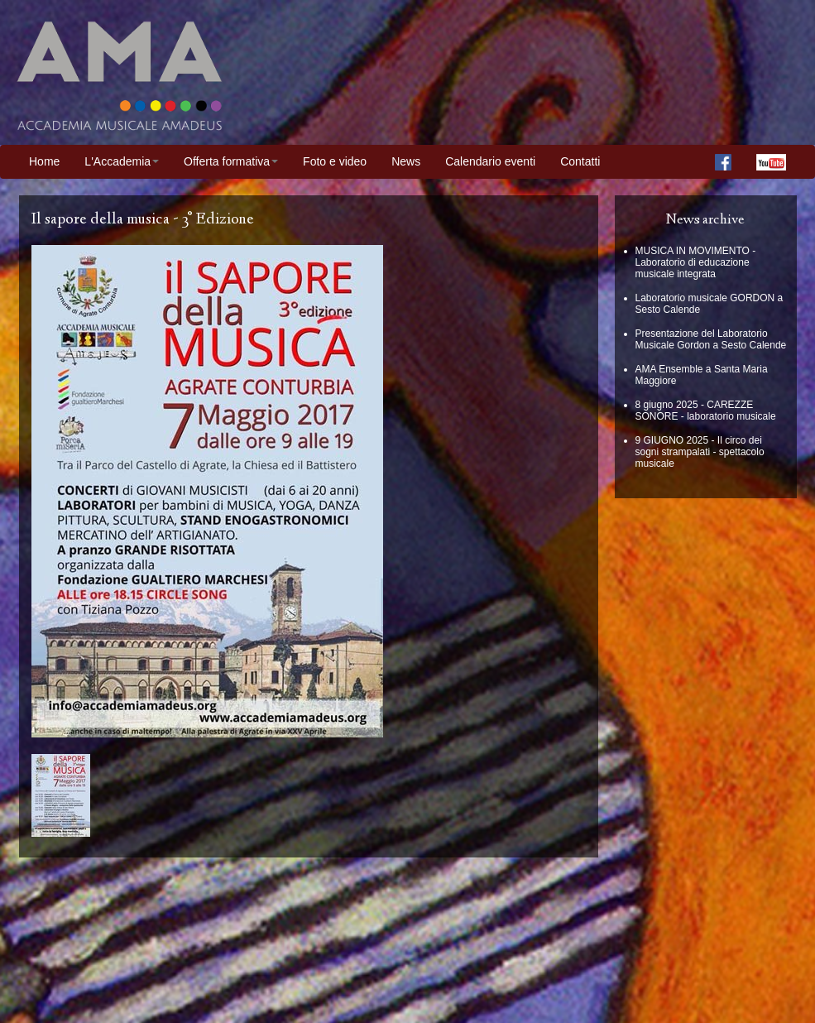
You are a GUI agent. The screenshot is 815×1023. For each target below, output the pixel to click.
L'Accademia (121, 161)
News (405, 161)
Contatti (580, 161)
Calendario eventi (490, 161)
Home (44, 161)
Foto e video (335, 161)
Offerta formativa (231, 161)
